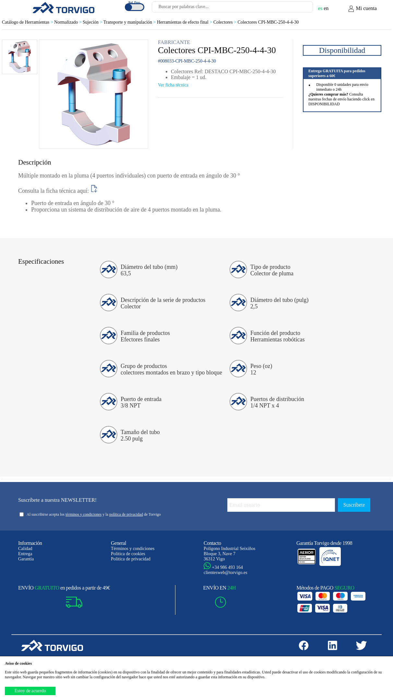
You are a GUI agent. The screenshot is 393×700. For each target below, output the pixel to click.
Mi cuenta (362, 9)
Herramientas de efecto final (185, 22)
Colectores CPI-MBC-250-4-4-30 (268, 22)
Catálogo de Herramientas (28, 22)
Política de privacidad (130, 559)
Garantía (26, 559)
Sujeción (93, 22)
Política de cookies (128, 553)
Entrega (25, 553)
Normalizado (68, 22)
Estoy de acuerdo (30, 690)
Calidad (25, 548)
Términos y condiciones (133, 548)
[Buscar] (300, 9)
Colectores (225, 22)
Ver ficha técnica (173, 85)
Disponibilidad (342, 50)
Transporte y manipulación (130, 22)
